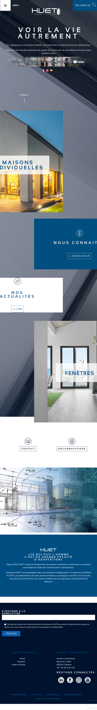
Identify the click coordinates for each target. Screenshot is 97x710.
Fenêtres (21, 662)
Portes (22, 659)
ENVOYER (11, 634)
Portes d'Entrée (18, 665)
